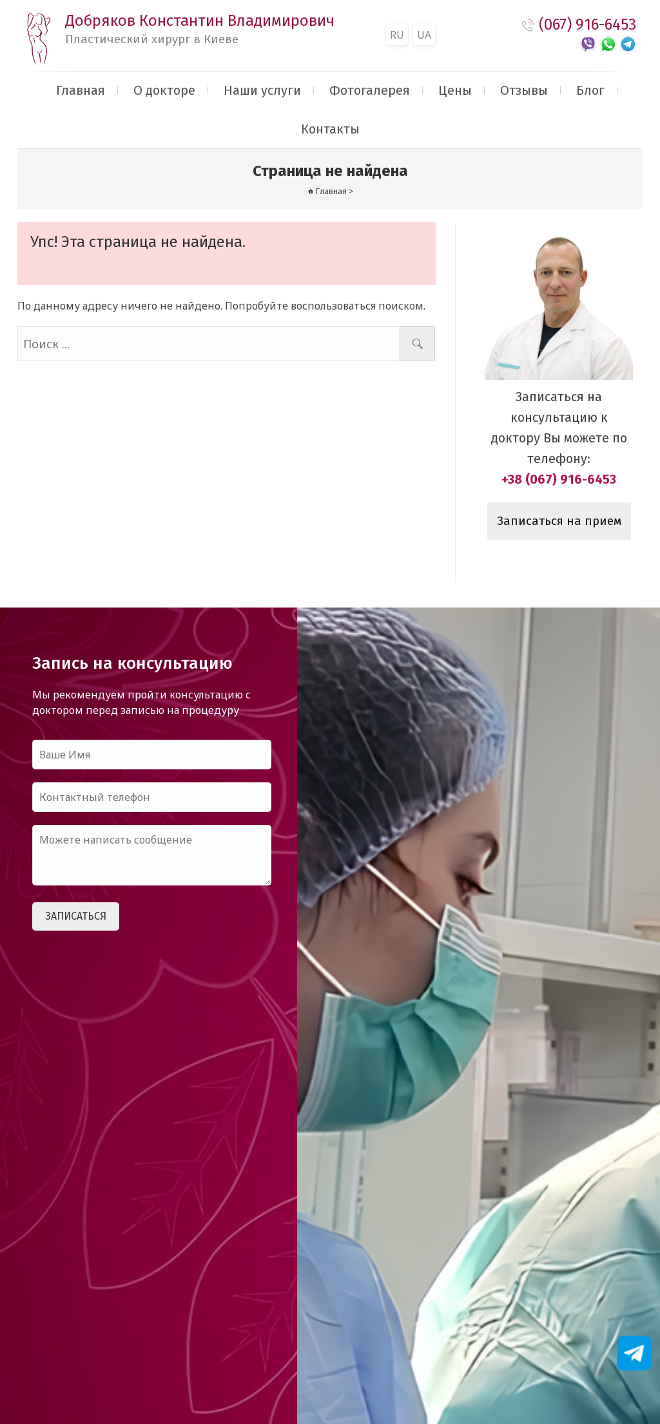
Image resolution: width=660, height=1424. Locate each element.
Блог (590, 90)
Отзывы (524, 90)
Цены (455, 90)
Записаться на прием (559, 521)
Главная (80, 90)
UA (424, 35)
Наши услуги (262, 90)
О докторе (164, 90)
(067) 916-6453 (587, 24)
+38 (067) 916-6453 (558, 479)
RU (397, 35)
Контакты (330, 129)
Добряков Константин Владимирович (200, 29)
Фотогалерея (369, 90)
